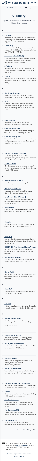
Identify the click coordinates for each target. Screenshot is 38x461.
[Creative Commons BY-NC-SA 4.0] (3, 443)
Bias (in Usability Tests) (12, 93)
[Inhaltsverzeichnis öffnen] (3, 3)
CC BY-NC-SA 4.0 (22, 445)
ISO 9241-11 (8, 237)
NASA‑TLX (8, 289)
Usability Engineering (11, 400)
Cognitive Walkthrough (12, 128)
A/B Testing (8, 35)
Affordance (8, 66)
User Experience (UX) (11, 410)
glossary (9, 454)
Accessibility (8, 46)
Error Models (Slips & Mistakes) (15, 197)
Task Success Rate (10, 358)
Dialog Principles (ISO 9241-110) (15, 153)
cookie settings (19, 457)
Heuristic (7, 222)
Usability (7, 392)
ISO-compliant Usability (12, 257)
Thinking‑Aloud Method (12, 369)
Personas (7, 304)
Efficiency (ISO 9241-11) (12, 189)
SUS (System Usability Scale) (14, 343)
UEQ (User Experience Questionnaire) (17, 383)
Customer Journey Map (12, 136)
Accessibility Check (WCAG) (14, 56)
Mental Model (9, 272)
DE (32, 3)
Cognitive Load (9, 120)
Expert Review (9, 207)
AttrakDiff (7, 76)
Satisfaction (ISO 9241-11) (13, 335)
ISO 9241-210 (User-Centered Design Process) (20, 247)
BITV (6, 101)
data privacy (27, 454)
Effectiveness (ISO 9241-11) (13, 180)
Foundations (19, 8)
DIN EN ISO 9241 (10, 164)
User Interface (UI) (10, 420)
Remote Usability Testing (12, 318)
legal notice (18, 454)
